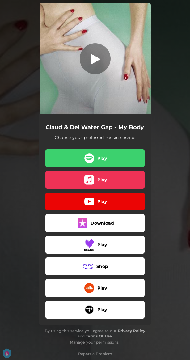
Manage (77, 342)
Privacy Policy (131, 330)
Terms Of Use (99, 336)
